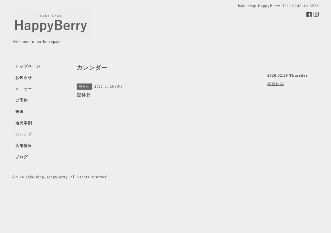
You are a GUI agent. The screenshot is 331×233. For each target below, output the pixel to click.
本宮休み (275, 84)
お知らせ (23, 77)
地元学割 (23, 123)
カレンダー (25, 134)
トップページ (27, 66)
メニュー (23, 89)
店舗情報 (23, 145)
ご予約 (21, 100)
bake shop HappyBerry (47, 177)
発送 (19, 111)
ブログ (21, 157)
